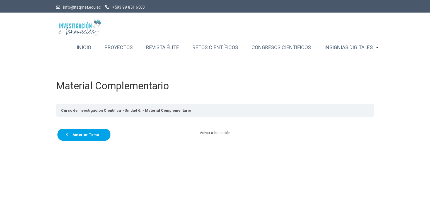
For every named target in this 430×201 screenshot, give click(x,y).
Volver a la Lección (215, 132)
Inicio (84, 47)
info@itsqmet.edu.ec (78, 7)
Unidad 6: (133, 110)
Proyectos (119, 47)
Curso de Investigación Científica (91, 110)
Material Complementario (168, 110)
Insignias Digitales (348, 47)
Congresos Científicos (281, 47)
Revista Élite (162, 47)
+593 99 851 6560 (125, 7)
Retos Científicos (215, 47)
